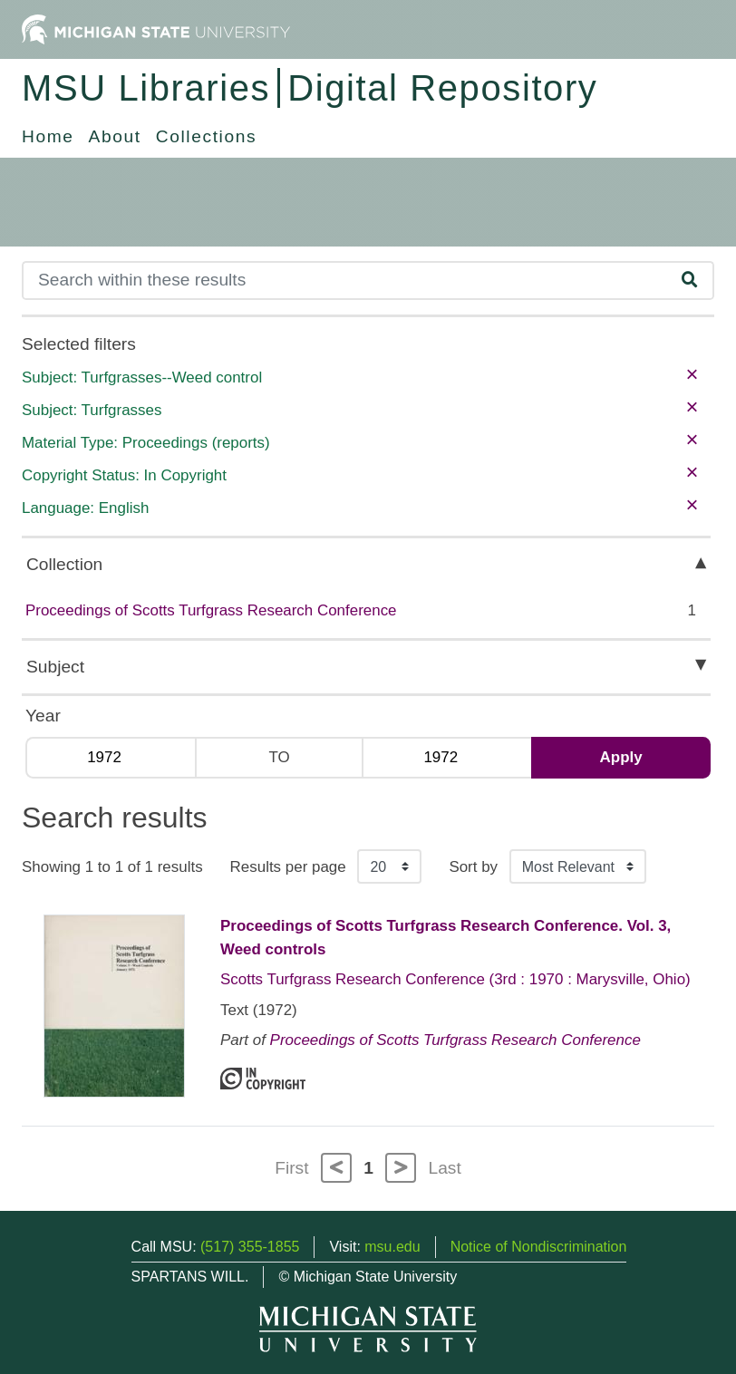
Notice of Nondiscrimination (538, 1246)
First (291, 1167)
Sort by (473, 867)
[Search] (345, 280)
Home (48, 136)
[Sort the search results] (577, 866)
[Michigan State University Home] (156, 28)
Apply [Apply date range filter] (621, 757)
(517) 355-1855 (249, 1246)
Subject (55, 666)
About (115, 136)
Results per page (288, 867)
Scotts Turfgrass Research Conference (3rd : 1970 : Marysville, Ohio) (455, 979)
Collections (206, 136)
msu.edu (392, 1246)
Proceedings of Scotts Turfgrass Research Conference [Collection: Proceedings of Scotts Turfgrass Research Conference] (455, 1040)
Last (445, 1167)
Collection (64, 564)
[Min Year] (110, 757)
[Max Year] (446, 757)
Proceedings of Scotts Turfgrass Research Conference (211, 610)
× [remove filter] (691, 374)
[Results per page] (389, 866)
